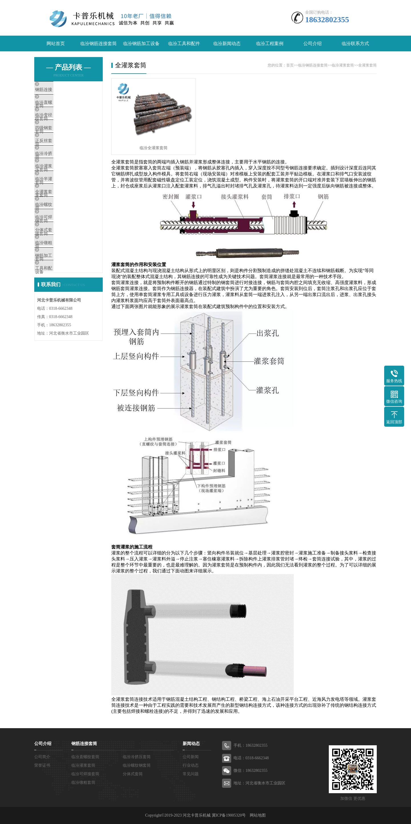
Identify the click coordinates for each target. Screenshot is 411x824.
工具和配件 (58, 325)
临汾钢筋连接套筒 (98, 43)
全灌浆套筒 (58, 224)
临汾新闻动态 (227, 43)
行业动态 (191, 765)
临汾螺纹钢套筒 (63, 241)
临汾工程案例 (269, 43)
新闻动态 (191, 743)
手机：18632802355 (250, 745)
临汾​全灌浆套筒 (154, 148)
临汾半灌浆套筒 (63, 207)
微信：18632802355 (250, 770)
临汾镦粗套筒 (60, 291)
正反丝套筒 (58, 157)
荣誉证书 (42, 765)
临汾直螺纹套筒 (63, 106)
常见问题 (191, 774)
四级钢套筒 (58, 140)
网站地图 (258, 815)
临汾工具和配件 (184, 43)
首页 (290, 65)
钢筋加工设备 (60, 308)
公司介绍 (312, 43)
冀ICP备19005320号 (229, 815)
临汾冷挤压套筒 (63, 174)
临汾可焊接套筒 (63, 258)
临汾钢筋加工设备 (141, 43)
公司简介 (42, 757)
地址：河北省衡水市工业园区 (259, 783)
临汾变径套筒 (60, 123)
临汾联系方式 (355, 43)
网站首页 (56, 43)
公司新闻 (191, 757)
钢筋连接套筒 (60, 90)
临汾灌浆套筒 (60, 191)
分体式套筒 (58, 275)
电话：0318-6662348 (251, 758)
